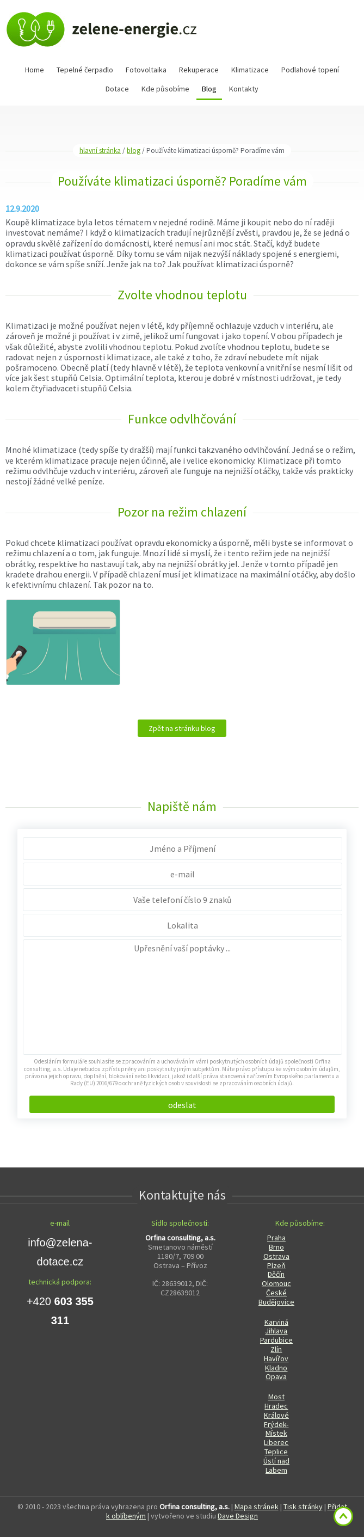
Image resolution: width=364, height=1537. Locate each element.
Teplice (276, 1451)
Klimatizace (250, 70)
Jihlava (276, 1331)
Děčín (276, 1274)
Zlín (276, 1349)
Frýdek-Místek (276, 1428)
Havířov (276, 1358)
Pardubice (276, 1340)
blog (133, 150)
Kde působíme (165, 89)
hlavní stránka (100, 150)
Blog (209, 89)
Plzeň (276, 1265)
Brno (276, 1247)
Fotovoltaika (146, 70)
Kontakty (243, 89)
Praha (276, 1238)
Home (34, 70)
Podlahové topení (310, 70)
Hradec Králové (276, 1410)
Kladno (276, 1368)
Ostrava (276, 1256)
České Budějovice (276, 1297)
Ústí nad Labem (276, 1465)
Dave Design (238, 1516)
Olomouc (276, 1283)
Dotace (117, 89)
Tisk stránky (303, 1506)
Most (276, 1396)
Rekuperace (199, 70)
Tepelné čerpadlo (85, 70)
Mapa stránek (257, 1506)
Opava (276, 1376)
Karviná (276, 1322)
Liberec (276, 1442)
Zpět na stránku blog (182, 728)
